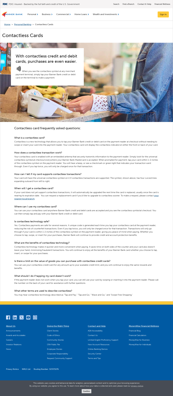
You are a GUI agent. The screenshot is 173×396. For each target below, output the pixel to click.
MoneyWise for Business (139, 340)
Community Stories (55, 340)
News (8, 349)
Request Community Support (59, 358)
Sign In (163, 14)
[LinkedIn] (15, 317)
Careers (9, 340)
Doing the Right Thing (58, 326)
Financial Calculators (137, 335)
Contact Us (93, 335)
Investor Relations (13, 344)
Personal (31, 14)
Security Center (94, 354)
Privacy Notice (12, 369)
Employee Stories (54, 349)
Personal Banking (22, 24)
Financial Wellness (162, 4)
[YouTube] (28, 317)
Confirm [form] (86, 391)
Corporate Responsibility (57, 354)
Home (7, 24)
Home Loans (81, 14)
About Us (10, 326)
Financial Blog (135, 331)
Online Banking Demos (98, 349)
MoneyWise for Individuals (140, 344)
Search (116, 4)
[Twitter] (22, 317)
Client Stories (52, 331)
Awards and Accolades (15, 335)
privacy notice (137, 386)
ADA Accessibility (95, 331)
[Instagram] (35, 317)
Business (46, 14)
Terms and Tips (94, 358)
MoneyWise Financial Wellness (144, 326)
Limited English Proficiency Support (103, 340)
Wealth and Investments (105, 14)
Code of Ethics (53, 335)
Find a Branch (128, 4)
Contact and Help (97, 326)
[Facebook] (8, 317)
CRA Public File (53, 344)
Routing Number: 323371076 (46, 369)
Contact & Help (144, 4)
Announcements (13, 331)
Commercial (62, 14)
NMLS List (26, 369)
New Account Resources (98, 344)
